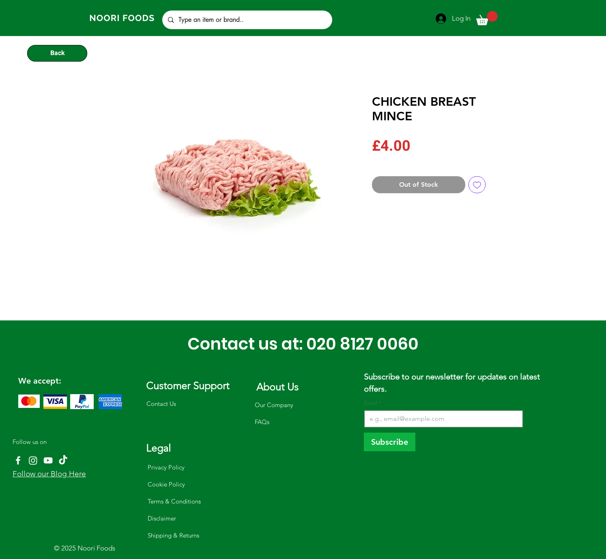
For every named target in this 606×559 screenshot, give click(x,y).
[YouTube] (48, 460)
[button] (487, 18)
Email (372, 403)
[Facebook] (18, 460)
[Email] (441, 419)
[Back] (57, 53)
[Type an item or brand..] (246, 20)
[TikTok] (63, 460)
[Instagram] (33, 460)
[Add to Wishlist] (477, 184)
